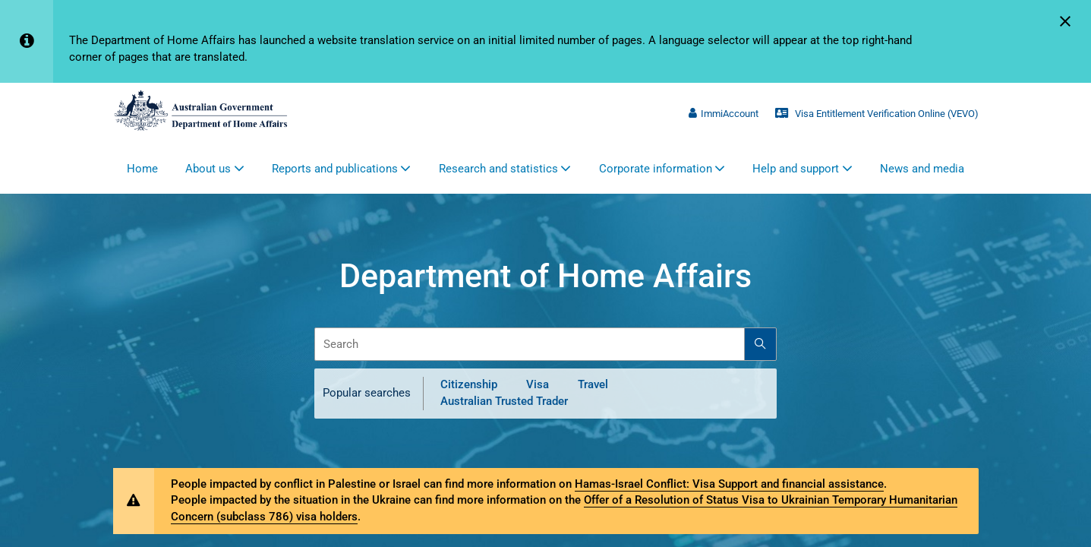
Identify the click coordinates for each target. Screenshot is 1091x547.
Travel (593, 384)
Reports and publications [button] (335, 168)
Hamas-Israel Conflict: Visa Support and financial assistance (729, 484)
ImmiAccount (723, 113)
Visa (537, 384)
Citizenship (468, 384)
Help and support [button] (795, 168)
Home (142, 168)
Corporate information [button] (655, 168)
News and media (922, 168)
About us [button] (208, 168)
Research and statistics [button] (498, 168)
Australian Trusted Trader (504, 401)
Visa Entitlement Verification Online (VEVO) (876, 113)
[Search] (760, 343)
